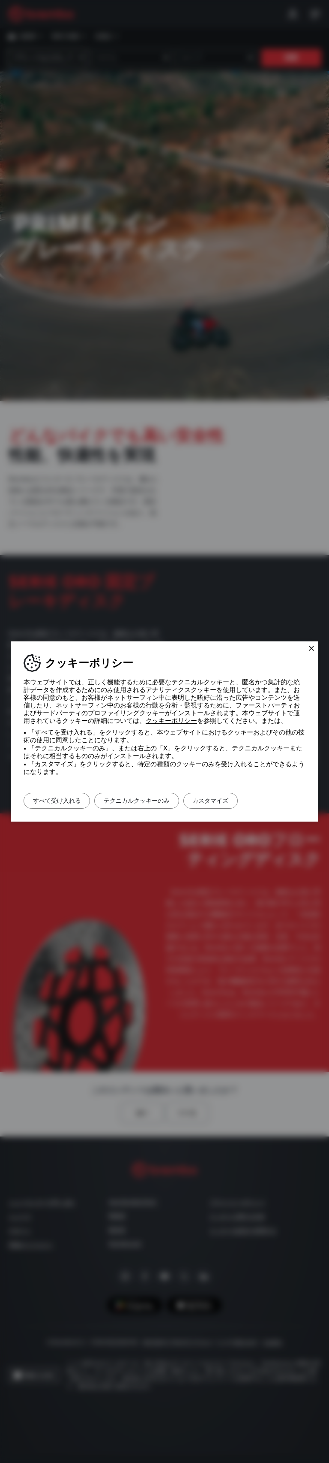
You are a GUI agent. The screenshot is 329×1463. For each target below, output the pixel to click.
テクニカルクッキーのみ (149, 800)
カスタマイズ (230, 800)
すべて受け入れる (61, 800)
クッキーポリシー (171, 720)
